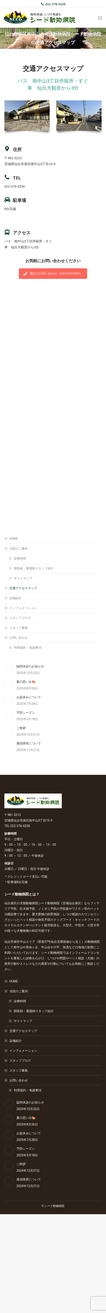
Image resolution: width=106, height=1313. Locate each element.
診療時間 (20, 558)
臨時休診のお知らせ (30, 666)
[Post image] (8, 668)
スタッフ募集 (18, 628)
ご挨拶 (21, 728)
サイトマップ (23, 578)
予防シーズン (25, 712)
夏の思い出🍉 (25, 681)
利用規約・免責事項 (27, 647)
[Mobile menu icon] (100, 17)
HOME (13, 538)
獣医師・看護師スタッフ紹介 (34, 568)
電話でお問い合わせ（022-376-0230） (52, 273)
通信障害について (28, 743)
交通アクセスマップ (23, 588)
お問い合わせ (16, 637)
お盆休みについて (28, 697)
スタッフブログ (20, 618)
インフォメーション (23, 608)
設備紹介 (15, 598)
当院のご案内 (16, 548)
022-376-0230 (53, 4)
